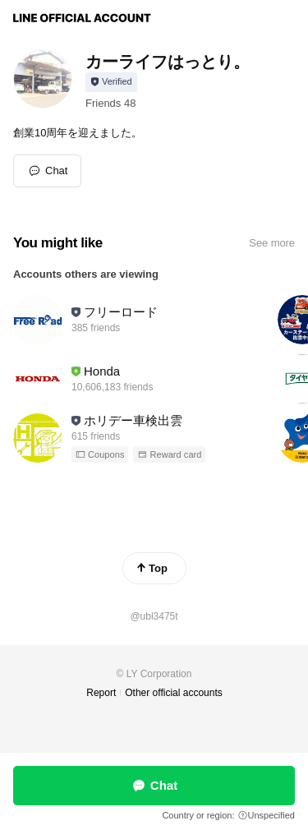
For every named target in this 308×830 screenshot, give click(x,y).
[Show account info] (111, 82)
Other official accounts (174, 693)
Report (101, 693)
